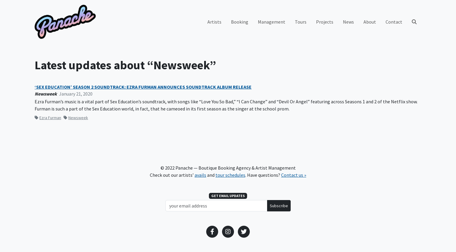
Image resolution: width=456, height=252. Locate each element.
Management (271, 22)
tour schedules (230, 175)
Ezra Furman (48, 117)
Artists (214, 22)
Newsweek (76, 117)
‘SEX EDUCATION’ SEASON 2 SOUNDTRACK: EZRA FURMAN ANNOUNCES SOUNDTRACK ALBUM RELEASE (143, 87)
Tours (300, 22)
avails (200, 175)
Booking (239, 22)
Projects (324, 22)
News (348, 22)
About (369, 22)
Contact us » (293, 175)
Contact (394, 22)
